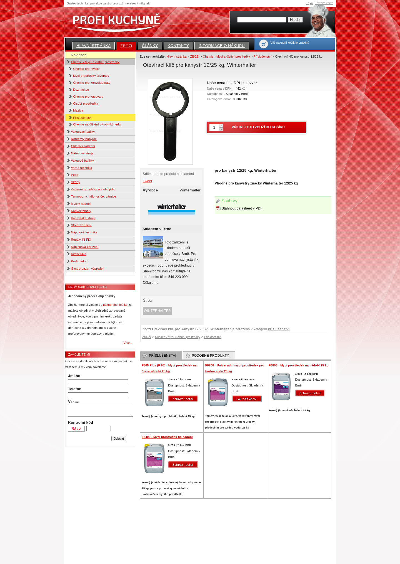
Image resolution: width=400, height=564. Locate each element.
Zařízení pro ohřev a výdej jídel (93, 189)
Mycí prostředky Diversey (91, 75)
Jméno (74, 376)
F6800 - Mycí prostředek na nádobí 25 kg (298, 365)
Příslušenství (82, 117)
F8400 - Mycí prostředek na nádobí (167, 437)
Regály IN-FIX (81, 239)
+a (307, 3)
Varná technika (81, 167)
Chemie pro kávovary (88, 96)
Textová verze (324, 3)
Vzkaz (73, 402)
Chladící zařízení (83, 146)
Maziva (78, 110)
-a (311, 3)
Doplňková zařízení (85, 246)
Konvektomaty (81, 211)
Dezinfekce (81, 89)
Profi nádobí (80, 261)
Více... (127, 342)
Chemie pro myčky (86, 68)
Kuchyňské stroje (83, 218)
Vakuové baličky (82, 160)
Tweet (147, 181)
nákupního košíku (115, 304)
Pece (74, 174)
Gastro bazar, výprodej (87, 268)
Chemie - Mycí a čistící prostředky (95, 62)
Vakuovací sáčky (83, 131)
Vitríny (75, 182)
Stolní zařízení (81, 225)
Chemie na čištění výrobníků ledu (97, 124)
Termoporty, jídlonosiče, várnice (93, 196)
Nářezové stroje (82, 153)
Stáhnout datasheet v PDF (242, 208)
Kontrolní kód (80, 422)
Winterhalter (157, 311)
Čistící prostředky (85, 103)
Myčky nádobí (81, 203)
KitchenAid (78, 254)
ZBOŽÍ (126, 46)
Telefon (74, 389)
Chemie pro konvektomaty (91, 82)
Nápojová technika (84, 232)
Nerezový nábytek (84, 139)
